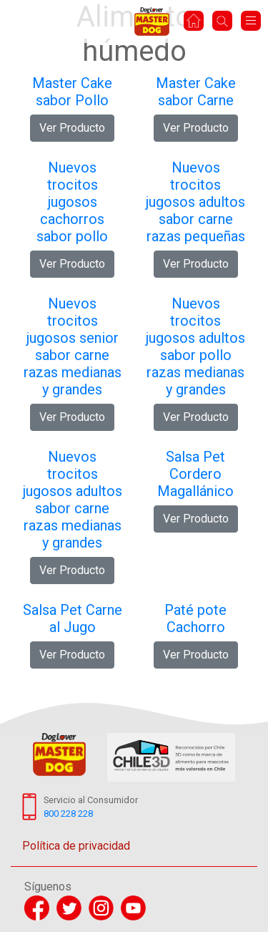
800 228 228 (68, 813)
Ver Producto (72, 128)
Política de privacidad (76, 846)
